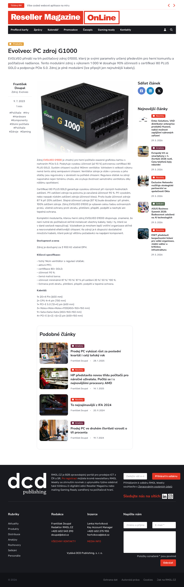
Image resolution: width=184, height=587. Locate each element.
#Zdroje (13, 131)
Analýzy (12, 539)
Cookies (148, 579)
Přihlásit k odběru (166, 476)
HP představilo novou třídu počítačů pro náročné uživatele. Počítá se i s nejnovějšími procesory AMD (100, 379)
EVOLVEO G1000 (52, 160)
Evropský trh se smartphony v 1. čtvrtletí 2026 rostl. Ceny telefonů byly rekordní (161, 159)
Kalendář (53, 29)
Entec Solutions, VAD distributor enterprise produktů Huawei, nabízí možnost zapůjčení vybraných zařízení (163, 128)
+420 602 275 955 (98, 531)
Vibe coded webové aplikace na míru (48, 5)
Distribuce (14, 534)
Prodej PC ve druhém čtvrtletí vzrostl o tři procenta (99, 430)
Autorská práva (130, 579)
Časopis (88, 29)
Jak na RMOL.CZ (166, 579)
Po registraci (70, 478)
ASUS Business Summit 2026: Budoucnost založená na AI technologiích (162, 213)
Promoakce (71, 29)
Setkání (12, 550)
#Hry (26, 112)
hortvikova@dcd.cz (98, 534)
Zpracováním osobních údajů (155, 486)
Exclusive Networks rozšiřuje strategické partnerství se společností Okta (162, 187)
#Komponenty (19, 120)
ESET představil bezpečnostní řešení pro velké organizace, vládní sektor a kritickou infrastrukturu (162, 242)
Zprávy (38, 29)
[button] (171, 30)
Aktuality (13, 523)
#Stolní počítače (19, 124)
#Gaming (25, 131)
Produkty (15, 44)
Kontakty (125, 29)
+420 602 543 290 (62, 531)
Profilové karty (19, 29)
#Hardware (19, 116)
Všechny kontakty (63, 541)
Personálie (14, 555)
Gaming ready (106, 29)
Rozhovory (14, 545)
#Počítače (15, 112)
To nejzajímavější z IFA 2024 (91, 405)
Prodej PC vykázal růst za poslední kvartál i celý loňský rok (96, 353)
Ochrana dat (110, 579)
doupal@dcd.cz (60, 534)
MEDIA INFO (94, 541)
